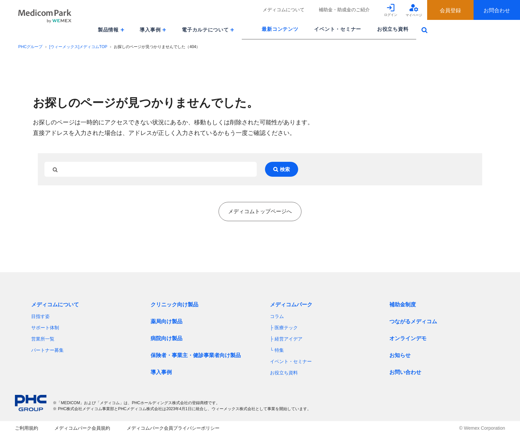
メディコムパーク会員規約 (82, 428)
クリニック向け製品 (174, 304)
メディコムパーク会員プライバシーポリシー (173, 428)
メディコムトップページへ (260, 211)
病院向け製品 (166, 338)
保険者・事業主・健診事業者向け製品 (196, 355)
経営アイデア (288, 339)
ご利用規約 (26, 428)
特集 (279, 350)
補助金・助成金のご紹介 (344, 9)
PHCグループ (30, 46)
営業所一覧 (42, 339)
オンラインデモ (407, 338)
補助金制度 (402, 304)
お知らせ (400, 355)
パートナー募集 (47, 350)
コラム (277, 316)
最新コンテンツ (280, 29)
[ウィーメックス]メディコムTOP (78, 46)
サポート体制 (45, 327)
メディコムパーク (291, 304)
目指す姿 (40, 316)
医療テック (286, 327)
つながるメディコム (413, 321)
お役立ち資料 (392, 29)
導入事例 (161, 372)
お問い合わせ (405, 372)
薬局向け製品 (166, 321)
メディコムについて (283, 9)
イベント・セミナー (337, 29)
